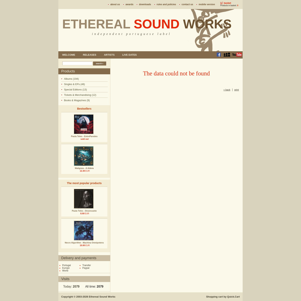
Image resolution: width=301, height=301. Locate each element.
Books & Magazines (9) (77, 100)
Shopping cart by (223, 296)
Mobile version (207, 4)
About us (115, 4)
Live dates (129, 54)
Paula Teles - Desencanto (84, 211)
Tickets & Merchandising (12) (80, 94)
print (236, 89)
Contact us (187, 4)
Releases (89, 54)
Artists (109, 54)
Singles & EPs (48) (74, 84)
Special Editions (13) (75, 89)
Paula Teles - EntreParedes (84, 136)
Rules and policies (166, 4)
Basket (227, 3)
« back (226, 89)
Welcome (68, 54)
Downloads (145, 4)
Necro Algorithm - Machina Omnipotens (84, 242)
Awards (129, 4)
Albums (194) (71, 78)
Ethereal (147, 24)
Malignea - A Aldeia (84, 168)
